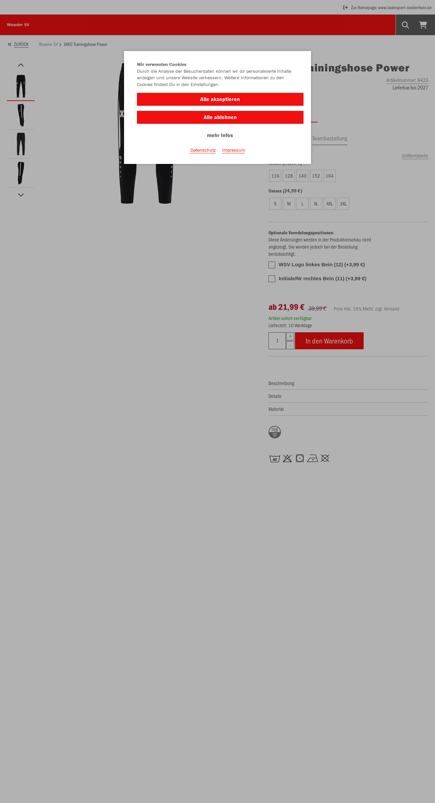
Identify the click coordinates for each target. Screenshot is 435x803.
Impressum (233, 150)
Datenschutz (203, 150)
